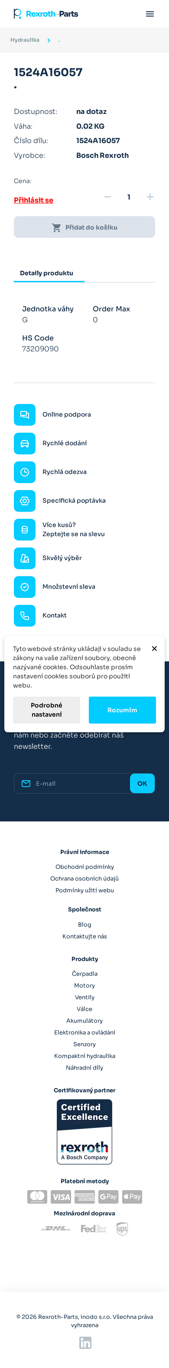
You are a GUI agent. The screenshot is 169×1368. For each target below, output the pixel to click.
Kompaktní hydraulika (84, 1056)
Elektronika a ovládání (84, 1032)
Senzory (84, 1044)
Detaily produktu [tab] (46, 273)
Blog (84, 924)
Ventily (84, 997)
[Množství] (129, 197)
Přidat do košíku (84, 228)
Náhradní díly (84, 1067)
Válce (84, 1009)
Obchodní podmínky (84, 867)
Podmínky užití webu (84, 890)
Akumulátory (84, 1020)
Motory (84, 985)
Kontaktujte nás (84, 936)
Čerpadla (85, 974)
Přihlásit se (33, 200)
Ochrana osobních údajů (84, 878)
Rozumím (122, 710)
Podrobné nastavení (46, 709)
